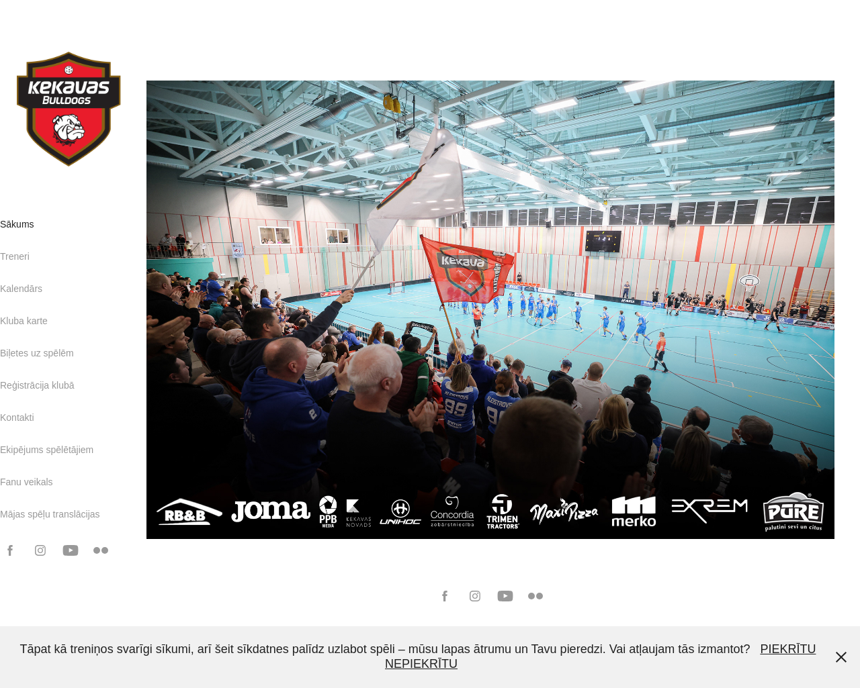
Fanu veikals (26, 482)
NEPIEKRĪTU (421, 664)
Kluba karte (24, 320)
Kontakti (17, 417)
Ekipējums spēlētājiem (46, 449)
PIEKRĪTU (788, 649)
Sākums (17, 224)
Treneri (15, 256)
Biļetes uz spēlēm (37, 353)
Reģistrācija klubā (37, 385)
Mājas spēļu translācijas (50, 514)
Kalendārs (21, 288)
